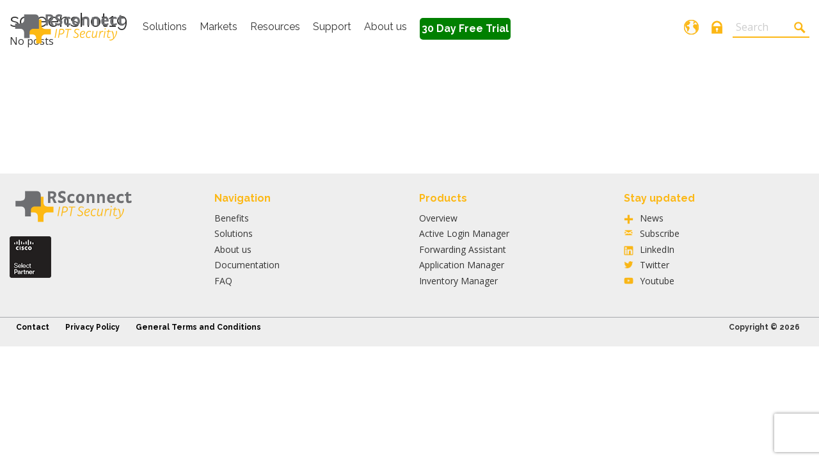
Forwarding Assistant (462, 249)
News (652, 218)
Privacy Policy (92, 327)
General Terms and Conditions (198, 327)
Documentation (247, 265)
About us (385, 26)
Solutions (165, 26)
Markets (218, 26)
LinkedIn (657, 249)
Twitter (654, 265)
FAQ (223, 281)
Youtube (657, 281)
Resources (275, 26)
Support (332, 26)
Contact (32, 327)
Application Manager (461, 265)
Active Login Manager (464, 233)
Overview (438, 218)
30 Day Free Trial (465, 28)
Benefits (231, 218)
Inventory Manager (458, 281)
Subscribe (660, 233)
